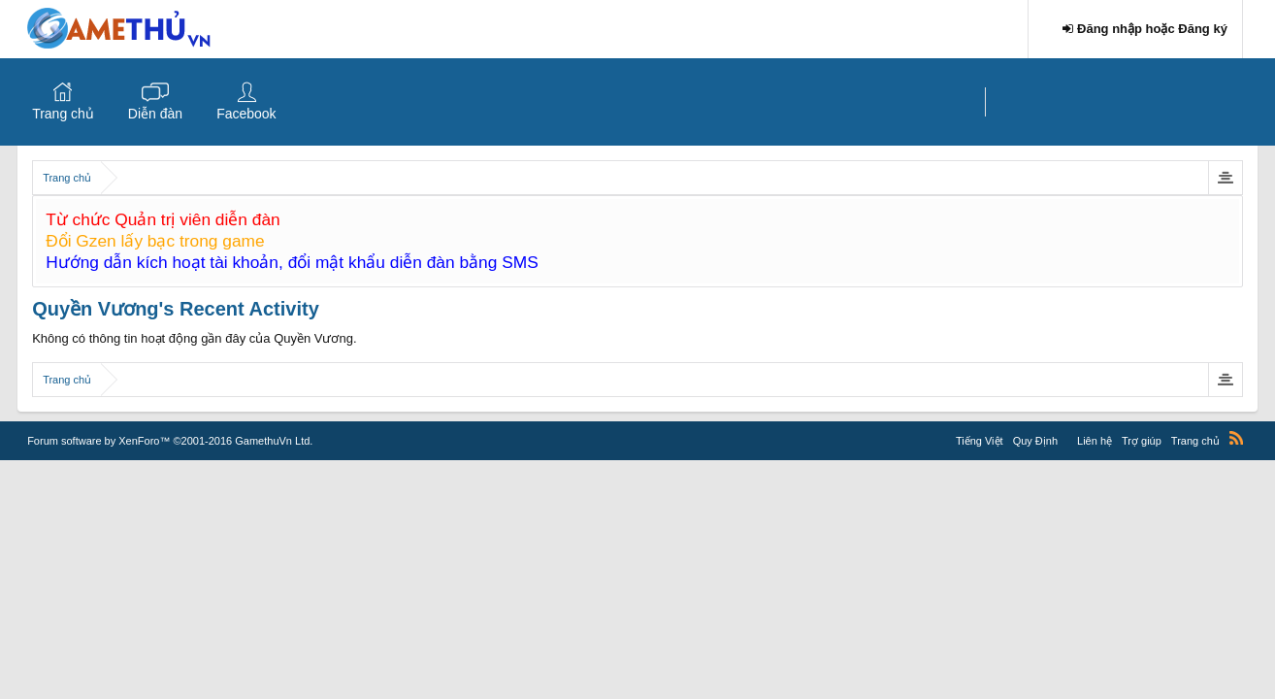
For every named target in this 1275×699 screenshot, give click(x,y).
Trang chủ (63, 113)
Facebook (246, 113)
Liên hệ (1094, 441)
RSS (1236, 438)
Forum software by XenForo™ (169, 441)
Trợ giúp (1141, 441)
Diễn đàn (155, 113)
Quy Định (1035, 441)
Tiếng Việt (979, 441)
